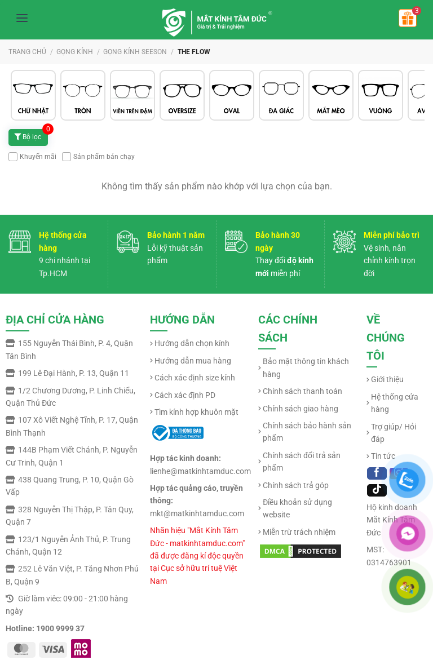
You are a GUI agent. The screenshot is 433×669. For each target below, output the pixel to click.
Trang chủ (27, 52)
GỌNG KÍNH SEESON (135, 52)
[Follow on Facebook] (377, 473)
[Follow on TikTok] (377, 490)
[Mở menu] (22, 18)
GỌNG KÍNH (74, 52)
